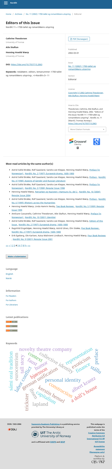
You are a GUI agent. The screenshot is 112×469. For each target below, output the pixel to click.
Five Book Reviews (90, 228)
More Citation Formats (80, 129)
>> (29, 245)
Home (8, 14)
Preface (93, 177)
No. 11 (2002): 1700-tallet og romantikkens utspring (48, 14)
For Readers (11, 296)
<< (7, 245)
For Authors (11, 300)
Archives (18, 14)
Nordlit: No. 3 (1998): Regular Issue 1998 (45, 188)
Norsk (9, 278)
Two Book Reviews (65, 206)
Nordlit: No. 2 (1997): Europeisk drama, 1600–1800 (49, 173)
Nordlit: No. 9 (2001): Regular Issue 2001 (33, 239)
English (9, 274)
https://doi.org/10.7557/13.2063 (26, 64)
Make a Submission (17, 256)
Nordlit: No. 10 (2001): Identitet (40, 217)
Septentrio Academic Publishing (46, 424)
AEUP (62, 442)
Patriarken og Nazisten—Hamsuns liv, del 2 (56, 191)
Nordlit (13, 2)
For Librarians (12, 304)
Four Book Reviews (97, 235)
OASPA (53, 442)
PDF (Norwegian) (80, 39)
